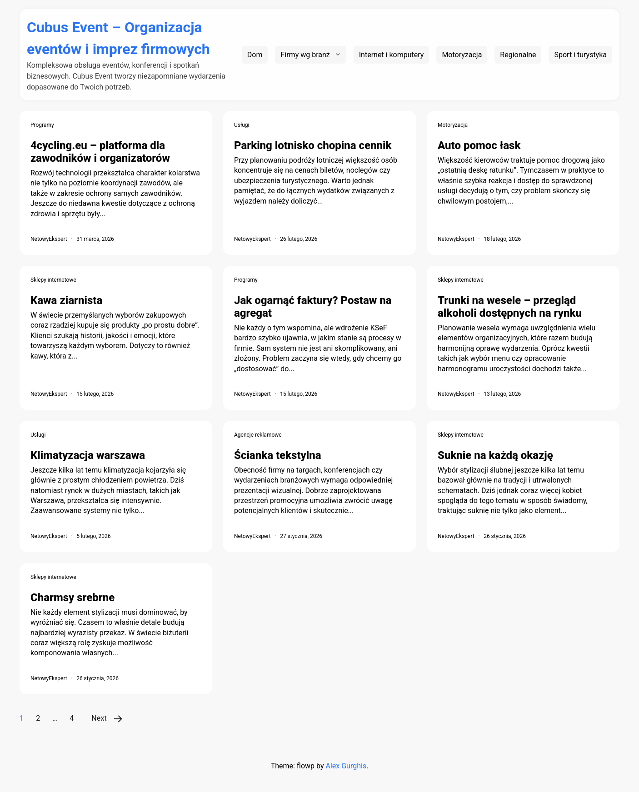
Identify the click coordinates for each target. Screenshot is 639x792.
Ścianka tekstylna (277, 455)
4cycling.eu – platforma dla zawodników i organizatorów (100, 151)
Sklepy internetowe (53, 280)
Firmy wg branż (304, 54)
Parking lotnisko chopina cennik (313, 145)
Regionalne (518, 54)
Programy (42, 125)
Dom (255, 54)
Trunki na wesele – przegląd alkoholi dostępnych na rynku (510, 306)
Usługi (242, 125)
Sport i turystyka (580, 54)
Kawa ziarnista (66, 300)
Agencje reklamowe (258, 435)
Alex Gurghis (345, 766)
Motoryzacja (462, 54)
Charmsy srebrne (72, 597)
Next (99, 718)
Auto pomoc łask (479, 145)
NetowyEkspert (48, 239)
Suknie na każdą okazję (495, 455)
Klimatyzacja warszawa (87, 455)
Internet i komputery (391, 54)
